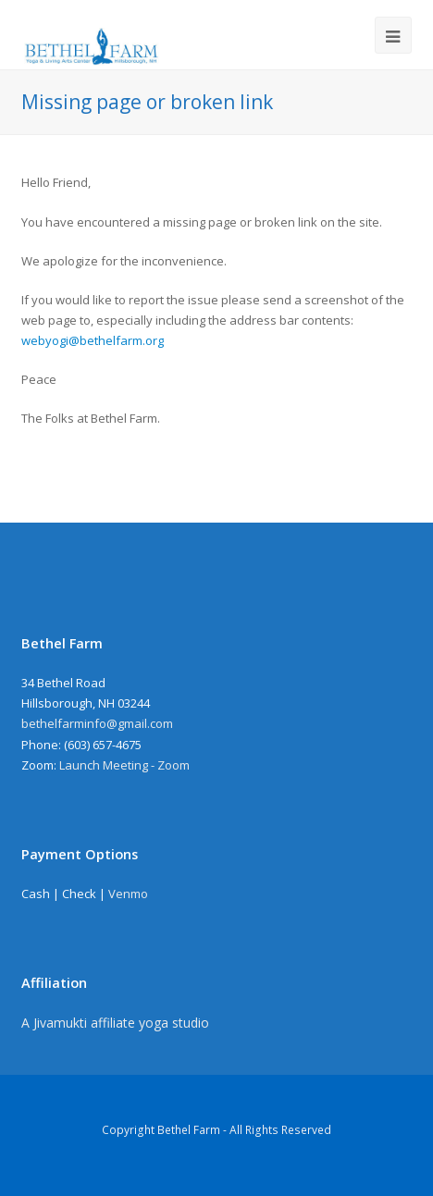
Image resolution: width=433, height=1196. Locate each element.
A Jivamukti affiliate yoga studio (115, 1022)
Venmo (128, 893)
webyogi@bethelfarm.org (92, 340)
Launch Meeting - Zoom (124, 765)
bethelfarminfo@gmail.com (97, 723)
